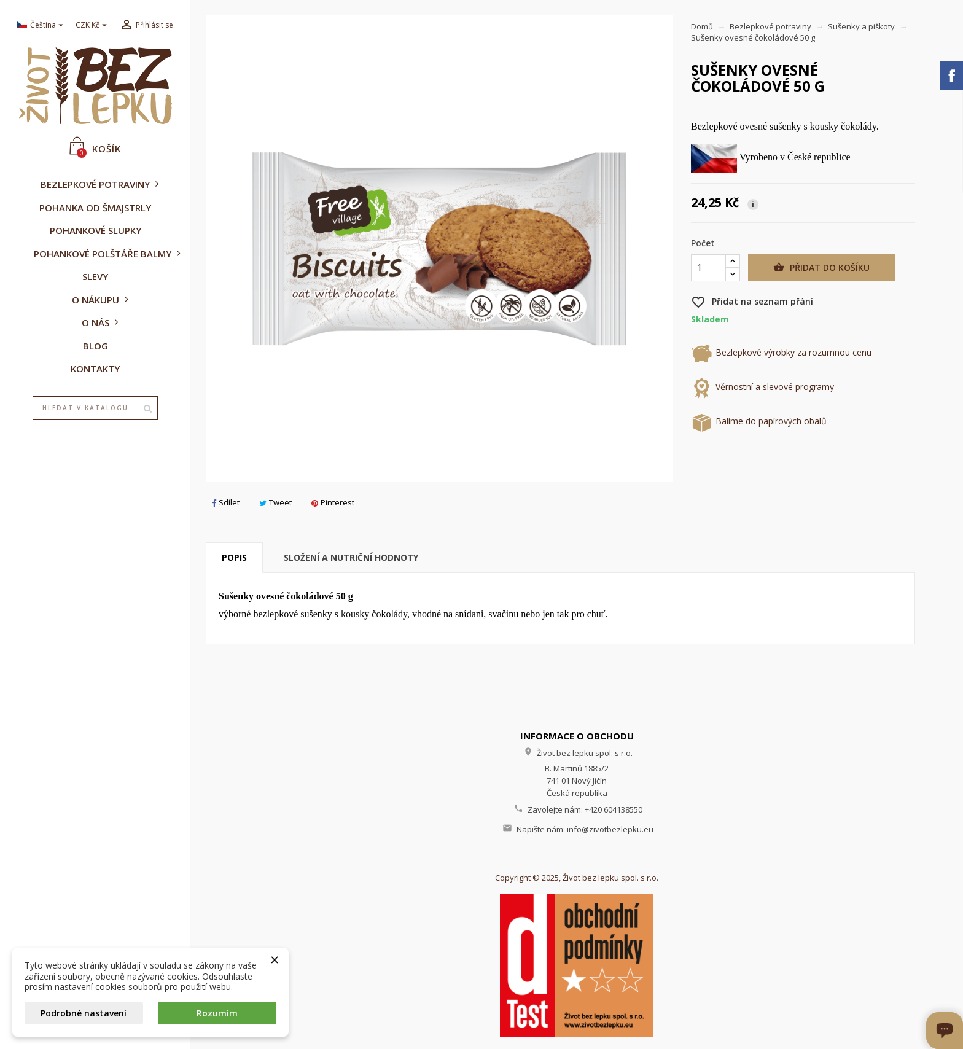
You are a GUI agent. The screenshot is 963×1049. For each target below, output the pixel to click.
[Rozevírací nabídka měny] (93, 25)
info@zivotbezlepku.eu (610, 829)
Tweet (275, 502)
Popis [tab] (234, 557)
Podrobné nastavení (84, 1013)
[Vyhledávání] (95, 408)
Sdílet (226, 502)
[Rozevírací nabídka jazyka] (41, 25)
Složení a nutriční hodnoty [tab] (351, 557)
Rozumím (217, 1013)
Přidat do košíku (821, 268)
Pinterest (332, 502)
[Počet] (708, 267)
